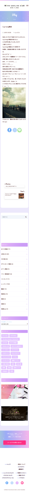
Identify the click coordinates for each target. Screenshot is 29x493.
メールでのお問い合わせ (16, 442)
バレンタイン (15, 353)
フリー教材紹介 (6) (6, 274)
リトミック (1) (5, 279)
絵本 (13, 364)
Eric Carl (4, 335)
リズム (15, 357)
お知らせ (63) (5, 254)
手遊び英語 (5, 364)
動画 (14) (3, 289)
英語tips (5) (4, 309)
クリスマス (15, 350)
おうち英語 (13, 343)
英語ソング (17, 368)
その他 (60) (4, 259)
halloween (13, 335)
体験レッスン (15, 360)
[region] (14, 146)
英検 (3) (3, 304)
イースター (5, 350)
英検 (3, 368)
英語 (9, 368)
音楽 (12, 371)
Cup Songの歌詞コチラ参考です (11, 47)
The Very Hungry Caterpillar (10, 339)
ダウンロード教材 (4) (7, 264)
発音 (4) (3, 299)
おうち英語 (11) (5, 249)
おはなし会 (5, 346)
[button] (27, 5)
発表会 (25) (4, 294)
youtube (4, 343)
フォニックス (6, 357)
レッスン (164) (5, 284)
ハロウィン (5, 353)
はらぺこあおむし (17, 346)
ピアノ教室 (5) (5, 269)
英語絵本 (4, 371)
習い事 (19, 364)
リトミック (5, 360)
